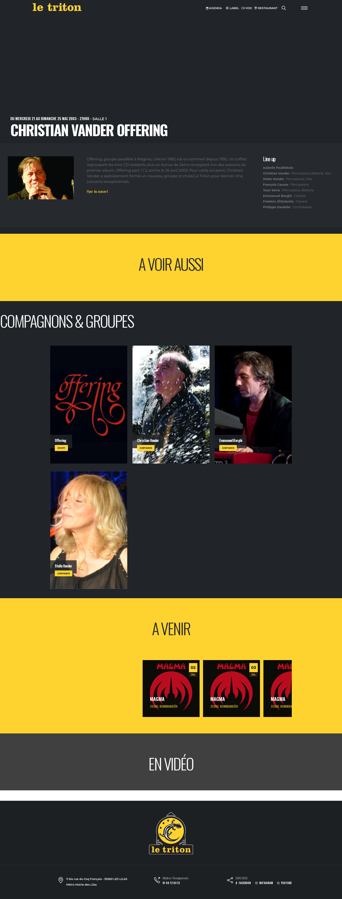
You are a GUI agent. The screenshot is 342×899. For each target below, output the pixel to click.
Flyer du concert (97, 191)
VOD (247, 8)
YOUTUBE (284, 883)
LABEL (232, 8)
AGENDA (214, 8)
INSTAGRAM (264, 883)
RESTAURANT (266, 8)
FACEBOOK (243, 883)
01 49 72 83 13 (171, 883)
